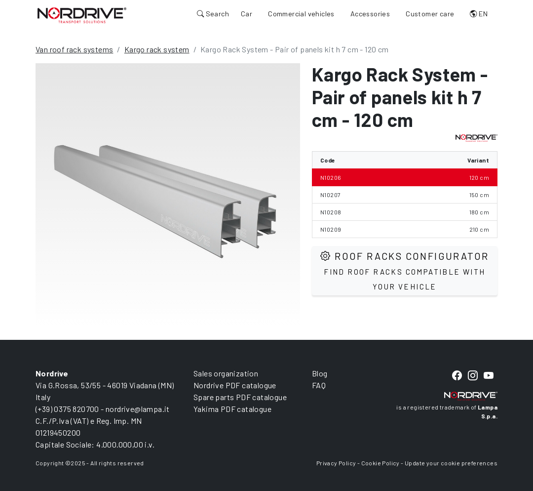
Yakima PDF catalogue (232, 408)
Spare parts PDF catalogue (240, 397)
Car (246, 13)
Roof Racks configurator (404, 270)
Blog (320, 373)
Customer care (430, 13)
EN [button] (479, 13)
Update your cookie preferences (451, 462)
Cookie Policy (380, 462)
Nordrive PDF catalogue (234, 385)
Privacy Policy (336, 462)
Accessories (370, 13)
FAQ (319, 385)
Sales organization (225, 373)
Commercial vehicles (301, 13)
